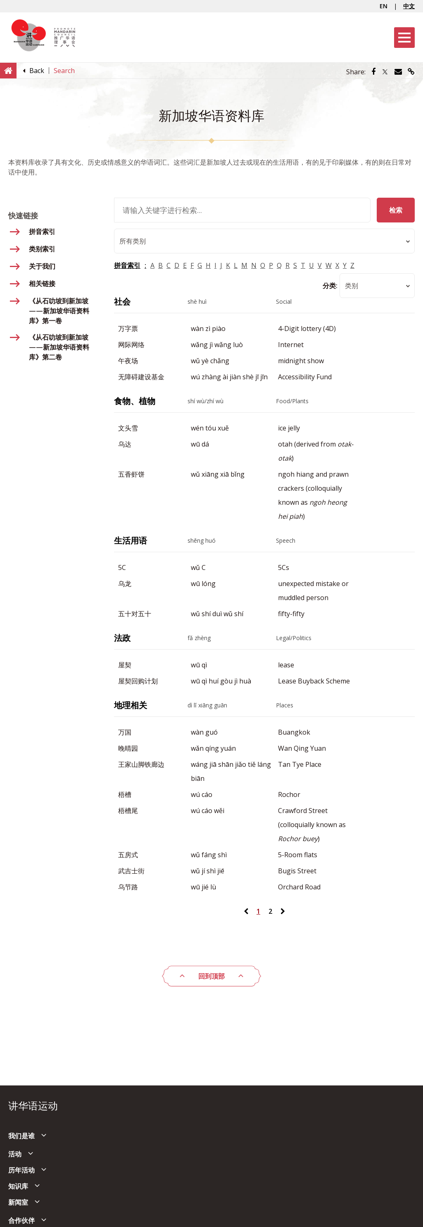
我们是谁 (21, 1135)
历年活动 (21, 1170)
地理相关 (130, 705)
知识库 (18, 1186)
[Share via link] (411, 72)
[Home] (8, 70)
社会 (122, 301)
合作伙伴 (21, 1220)
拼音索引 (127, 265)
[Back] (36, 70)
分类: (330, 285)
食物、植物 (134, 401)
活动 (14, 1153)
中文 (409, 6)
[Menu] (404, 37)
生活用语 (130, 540)
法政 (122, 637)
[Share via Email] (398, 72)
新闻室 (18, 1202)
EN (383, 6)
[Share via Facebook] (373, 72)
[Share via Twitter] (385, 72)
